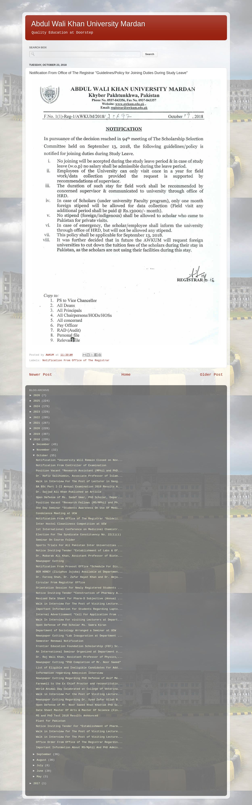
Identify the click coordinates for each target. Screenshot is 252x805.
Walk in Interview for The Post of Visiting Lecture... (79, 731)
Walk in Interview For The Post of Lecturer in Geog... (79, 481)
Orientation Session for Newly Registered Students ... (79, 587)
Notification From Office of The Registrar (75, 360)
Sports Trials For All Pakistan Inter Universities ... (79, 545)
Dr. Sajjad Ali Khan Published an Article (68, 491)
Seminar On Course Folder (55, 539)
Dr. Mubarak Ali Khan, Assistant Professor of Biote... (79, 555)
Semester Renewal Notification (59, 641)
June (41, 770)
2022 (37, 417)
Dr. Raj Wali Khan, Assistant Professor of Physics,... (79, 657)
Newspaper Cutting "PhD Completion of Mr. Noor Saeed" (78, 662)
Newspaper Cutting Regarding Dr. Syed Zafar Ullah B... (79, 699)
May (40, 776)
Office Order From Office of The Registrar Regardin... (79, 742)
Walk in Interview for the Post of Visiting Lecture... (79, 694)
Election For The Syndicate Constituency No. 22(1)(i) (78, 534)
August (42, 760)
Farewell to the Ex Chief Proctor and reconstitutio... (79, 683)
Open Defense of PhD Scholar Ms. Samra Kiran (71, 625)
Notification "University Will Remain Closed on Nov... (79, 460)
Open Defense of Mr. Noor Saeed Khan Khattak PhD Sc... (79, 704)
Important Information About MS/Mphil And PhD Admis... (79, 747)
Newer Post (40, 374)
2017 (37, 783)
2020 (37, 428)
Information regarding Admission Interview (69, 673)
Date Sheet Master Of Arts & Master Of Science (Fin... (79, 710)
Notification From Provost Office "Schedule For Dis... (79, 566)
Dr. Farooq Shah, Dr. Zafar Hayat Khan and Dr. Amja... (79, 577)
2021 (37, 422)
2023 (37, 411)
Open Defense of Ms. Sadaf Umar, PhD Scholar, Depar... (79, 497)
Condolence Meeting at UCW (56, 513)
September (45, 754)
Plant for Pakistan (50, 720)
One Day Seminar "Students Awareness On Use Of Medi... (79, 507)
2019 (37, 434)
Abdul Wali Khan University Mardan (88, 24)
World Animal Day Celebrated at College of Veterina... (79, 688)
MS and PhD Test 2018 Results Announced (67, 715)
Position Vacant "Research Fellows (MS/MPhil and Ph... (79, 502)
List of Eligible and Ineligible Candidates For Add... (79, 667)
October (43, 455)
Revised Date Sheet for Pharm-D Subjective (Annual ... (79, 598)
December (44, 444)
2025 (37, 400)
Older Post (211, 374)
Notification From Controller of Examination (71, 465)
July (41, 765)
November (44, 449)
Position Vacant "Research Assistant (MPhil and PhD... (79, 470)
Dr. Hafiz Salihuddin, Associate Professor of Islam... (79, 475)
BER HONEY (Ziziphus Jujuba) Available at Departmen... (79, 571)
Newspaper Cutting (50, 561)
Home (126, 374)
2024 (37, 406)
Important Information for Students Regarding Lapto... (79, 609)
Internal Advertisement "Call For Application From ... (79, 614)
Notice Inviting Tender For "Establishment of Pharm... (79, 726)
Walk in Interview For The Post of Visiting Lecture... (79, 603)
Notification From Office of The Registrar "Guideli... (79, 518)
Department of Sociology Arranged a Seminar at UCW (76, 630)
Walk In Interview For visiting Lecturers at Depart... (79, 619)
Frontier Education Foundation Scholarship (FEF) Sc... (79, 646)
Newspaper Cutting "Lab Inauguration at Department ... (79, 635)
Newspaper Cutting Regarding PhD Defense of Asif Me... (79, 678)
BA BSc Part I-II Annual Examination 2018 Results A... (79, 486)
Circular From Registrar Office (60, 582)
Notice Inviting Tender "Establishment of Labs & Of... (79, 550)
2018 (37, 439)
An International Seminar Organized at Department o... (79, 651)
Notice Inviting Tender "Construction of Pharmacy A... (79, 593)
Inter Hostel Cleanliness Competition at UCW (71, 523)
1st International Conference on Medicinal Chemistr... (79, 529)
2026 (37, 395)
